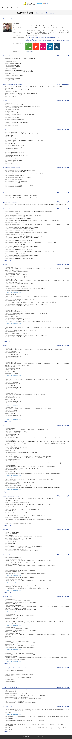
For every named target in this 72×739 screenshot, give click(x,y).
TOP (3, 8)
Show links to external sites (13, 292)
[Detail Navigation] (67, 3)
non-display (65, 55)
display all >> (7, 188)
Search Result (10, 8)
